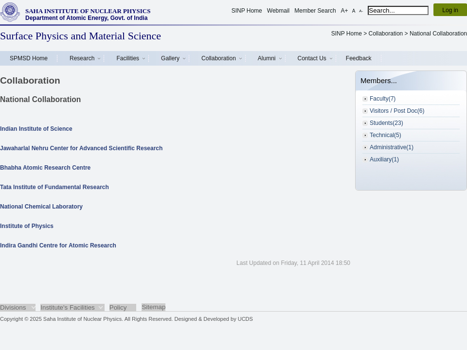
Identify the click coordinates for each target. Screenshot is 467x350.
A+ (344, 10)
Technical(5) (385, 135)
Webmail (278, 10)
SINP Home (247, 10)
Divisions (13, 307)
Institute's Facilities (67, 307)
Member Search (315, 10)
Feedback (359, 58)
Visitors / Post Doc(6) (397, 110)
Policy (118, 307)
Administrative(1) (391, 147)
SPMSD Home (29, 58)
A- (361, 11)
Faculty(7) (382, 98)
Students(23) (386, 123)
